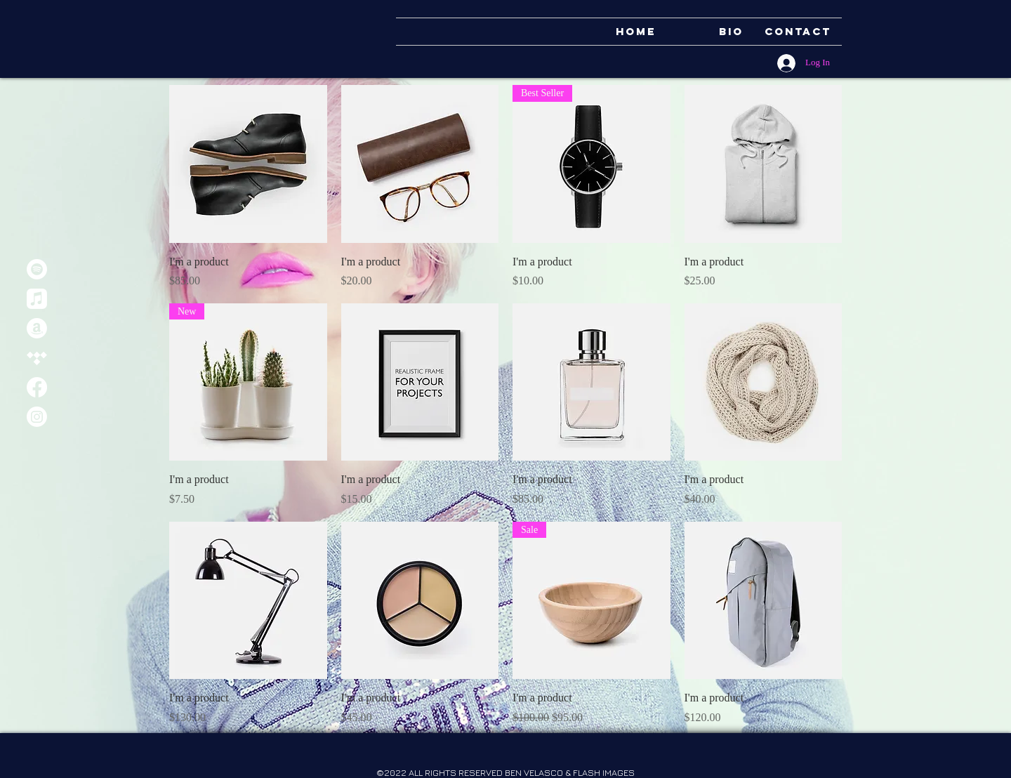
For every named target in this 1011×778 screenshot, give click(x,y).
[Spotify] (37, 269)
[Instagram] (37, 417)
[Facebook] (37, 387)
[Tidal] (37, 358)
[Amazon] (37, 328)
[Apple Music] (37, 299)
